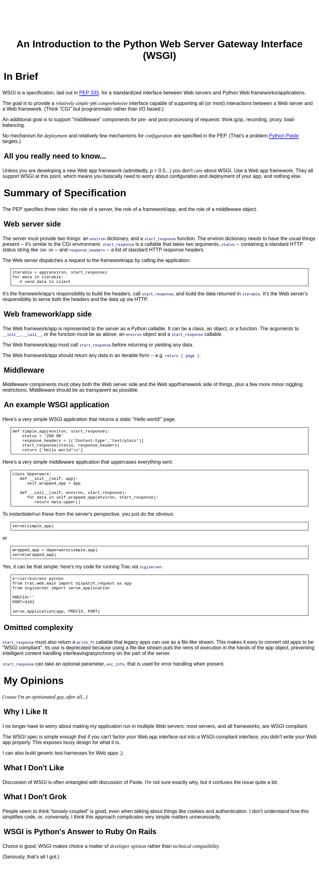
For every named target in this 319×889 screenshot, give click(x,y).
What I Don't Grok (35, 821)
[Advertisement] (159, 16)
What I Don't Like (34, 792)
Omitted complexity (38, 652)
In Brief (21, 76)
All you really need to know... (55, 156)
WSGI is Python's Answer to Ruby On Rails (80, 856)
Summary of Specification (65, 192)
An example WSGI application (56, 407)
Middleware (24, 373)
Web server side (32, 224)
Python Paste (283, 135)
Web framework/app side (48, 317)
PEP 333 (89, 92)
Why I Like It (25, 736)
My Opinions (34, 704)
